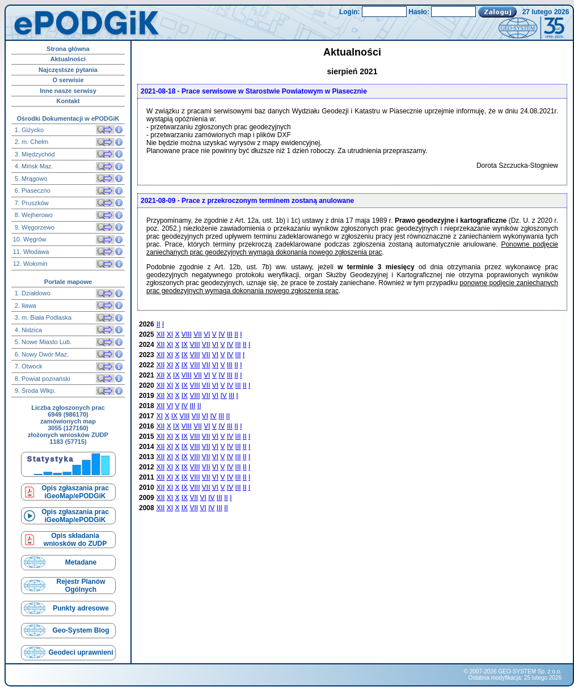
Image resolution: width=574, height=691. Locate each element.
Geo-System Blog (80, 630)
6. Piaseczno (31, 190)
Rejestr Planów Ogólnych (80, 586)
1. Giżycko (28, 129)
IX (185, 345)
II (159, 324)
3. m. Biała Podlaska (42, 317)
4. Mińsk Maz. (33, 166)
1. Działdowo (31, 293)
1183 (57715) (67, 441)
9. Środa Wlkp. (34, 390)
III (230, 334)
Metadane (80, 562)
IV (221, 334)
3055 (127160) (68, 428)
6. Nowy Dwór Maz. (41, 354)
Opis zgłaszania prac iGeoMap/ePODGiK (75, 492)
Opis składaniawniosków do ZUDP (75, 540)
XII (161, 334)
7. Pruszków (31, 203)
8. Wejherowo (33, 214)
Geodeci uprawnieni (80, 652)
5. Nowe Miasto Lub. (42, 341)
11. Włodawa (31, 251)
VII (197, 334)
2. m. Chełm (30, 141)
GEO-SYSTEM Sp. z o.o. (530, 671)
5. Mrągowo (30, 178)
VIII (187, 334)
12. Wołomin (30, 263)
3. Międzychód (34, 154)
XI (170, 334)
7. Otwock (28, 366)
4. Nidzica (27, 330)
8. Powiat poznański (41, 378)
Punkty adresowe (81, 608)
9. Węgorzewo (33, 227)
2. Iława (24, 305)
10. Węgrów (30, 239)
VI (207, 334)
